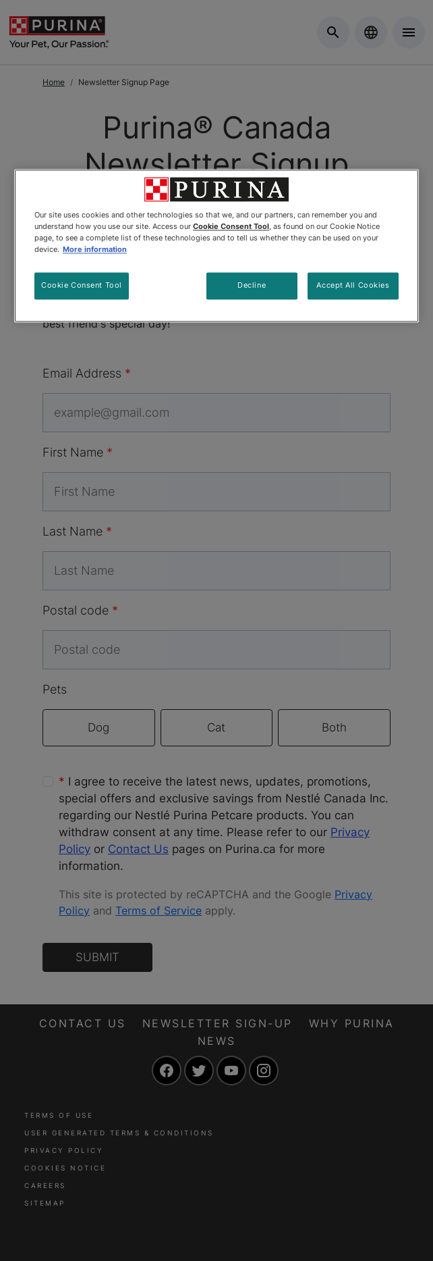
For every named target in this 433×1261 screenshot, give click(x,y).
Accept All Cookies (352, 285)
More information (95, 250)
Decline (251, 285)
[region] (216, 246)
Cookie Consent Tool (81, 285)
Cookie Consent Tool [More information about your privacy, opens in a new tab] (231, 227)
